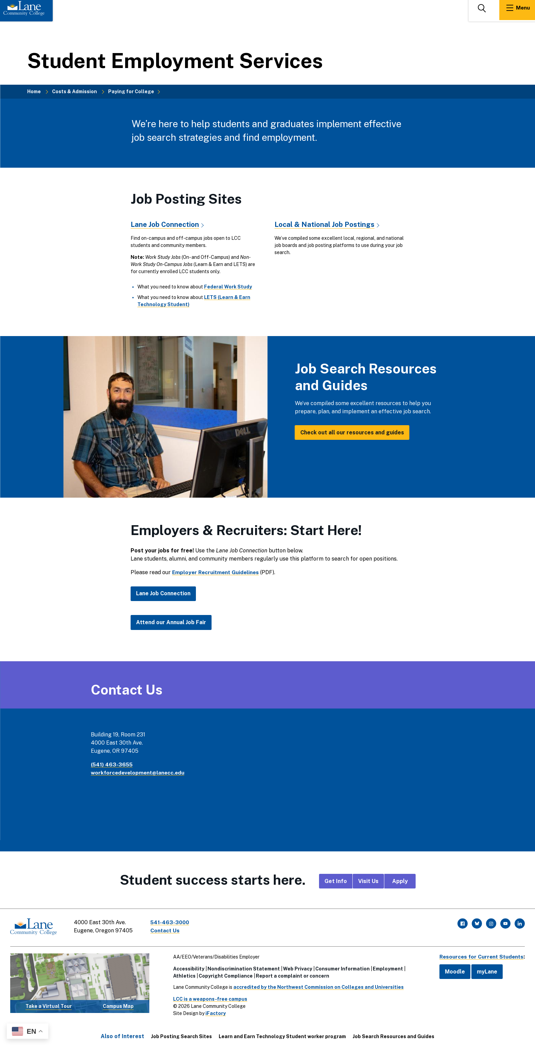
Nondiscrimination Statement (242, 967)
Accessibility (187, 967)
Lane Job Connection (165, 224)
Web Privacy (296, 967)
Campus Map (118, 1005)
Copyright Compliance (224, 974)
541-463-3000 (171, 922)
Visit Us (368, 881)
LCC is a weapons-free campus (209, 997)
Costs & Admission (74, 91)
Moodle (452, 970)
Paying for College (131, 91)
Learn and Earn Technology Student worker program (282, 1035)
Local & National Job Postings (324, 224)
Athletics (183, 974)
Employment (386, 967)
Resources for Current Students (479, 955)
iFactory (214, 1012)
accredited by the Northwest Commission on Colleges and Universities (317, 985)
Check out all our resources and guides (352, 432)
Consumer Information (341, 967)
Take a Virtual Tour (49, 1005)
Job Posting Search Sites (181, 1035)
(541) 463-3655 (112, 764)
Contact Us (166, 930)
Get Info (335, 881)
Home (34, 91)
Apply (400, 881)
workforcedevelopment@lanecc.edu (139, 772)
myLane (484, 970)
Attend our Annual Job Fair (171, 622)
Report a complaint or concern (291, 974)
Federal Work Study (228, 286)
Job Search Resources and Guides (393, 1035)
